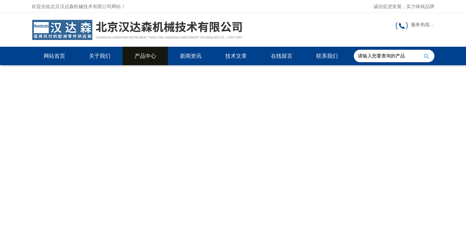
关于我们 (99, 56)
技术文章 (236, 56)
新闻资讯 (190, 56)
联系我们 (327, 56)
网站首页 (54, 56)
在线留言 (281, 56)
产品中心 (145, 56)
